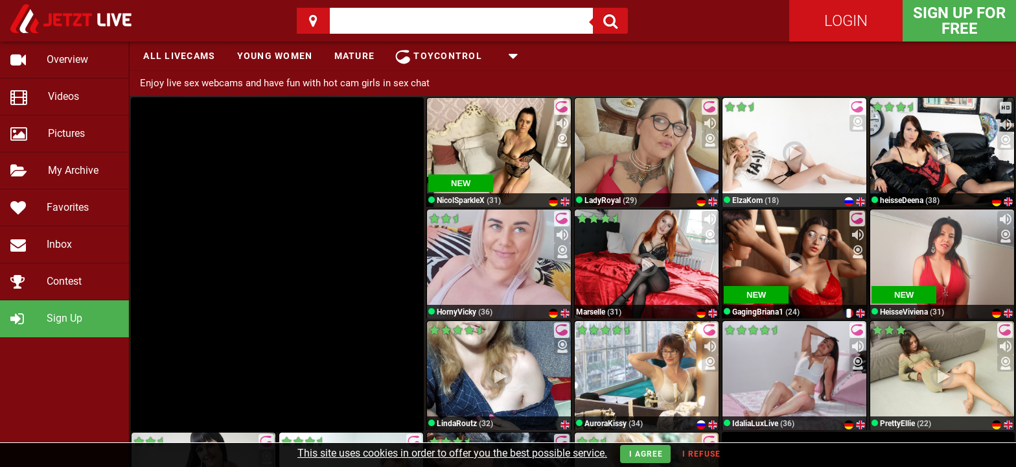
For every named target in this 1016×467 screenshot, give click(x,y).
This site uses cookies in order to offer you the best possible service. (452, 453)
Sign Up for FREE (959, 21)
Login (846, 21)
